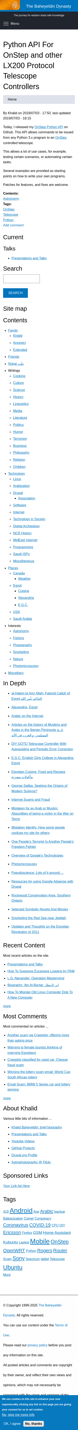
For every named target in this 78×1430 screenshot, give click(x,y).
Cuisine (23, 591)
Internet (18, 512)
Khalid (17, 335)
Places (13, 568)
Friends (13, 356)
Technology (16, 473)
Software (19, 505)
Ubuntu (12, 1267)
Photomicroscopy (26, 666)
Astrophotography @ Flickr (31, 1162)
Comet (29, 1218)
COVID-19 (40, 1225)
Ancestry (19, 343)
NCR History (22, 533)
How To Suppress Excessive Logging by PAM (40, 971)
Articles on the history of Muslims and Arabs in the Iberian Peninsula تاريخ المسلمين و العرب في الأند (39, 730)
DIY (62, 1225)
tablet (45, 1259)
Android (21, 1210)
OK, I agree (12, 1423)
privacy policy (37, 1345)
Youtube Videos (23, 1141)
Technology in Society (29, 519)
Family (13, 330)
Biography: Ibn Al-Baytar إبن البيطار (33, 985)
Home (12, 99)
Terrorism (20, 438)
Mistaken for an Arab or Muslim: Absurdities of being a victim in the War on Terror (42, 814)
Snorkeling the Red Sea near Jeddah (38, 918)
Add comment (13, 225)
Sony (18, 1258)
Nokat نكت (16, 363)
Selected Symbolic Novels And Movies (39, 909)
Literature (20, 417)
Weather (24, 578)
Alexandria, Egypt (24, 707)
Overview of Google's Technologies (37, 855)
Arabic (46, 1211)
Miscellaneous (23, 561)
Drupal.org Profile (24, 1155)
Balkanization (13, 1218)
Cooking (19, 376)
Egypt (17, 585)
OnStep (61, 137)
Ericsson (12, 1232)
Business (20, 446)
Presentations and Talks (29, 258)
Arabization (21, 486)
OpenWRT (14, 1250)
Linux (17, 479)
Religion (19, 459)
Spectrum (33, 1259)
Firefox (27, 1233)
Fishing (18, 638)
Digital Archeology (26, 526)
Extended (20, 350)
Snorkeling (21, 652)
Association (26, 498)
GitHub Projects (23, 1148)
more (7, 1006)
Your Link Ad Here (16, 1186)
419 (6, 1211)
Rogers (44, 1250)
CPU (55, 1225)
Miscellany (16, 673)
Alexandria (26, 598)
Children (19, 466)
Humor (18, 432)
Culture (18, 383)
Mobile (40, 1241)
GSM (37, 1232)
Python (8, 220)
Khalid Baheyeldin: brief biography (36, 1127)
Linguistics (21, 404)
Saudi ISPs (21, 554)
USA (16, 612)
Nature (18, 659)
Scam (7, 1259)
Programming (23, 547)
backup (59, 1211)
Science (19, 390)
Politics (18, 425)
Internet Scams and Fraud (30, 799)
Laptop (24, 1242)
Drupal (18, 493)
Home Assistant (57, 1232)
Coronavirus (15, 1225)
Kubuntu (10, 1242)
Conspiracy (43, 1218)
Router (60, 1250)
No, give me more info (18, 1415)
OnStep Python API (49, 127)
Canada (19, 573)
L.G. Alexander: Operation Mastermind (35, 978)
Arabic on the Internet (27, 716)
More (7, 1275)
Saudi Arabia (22, 619)
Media (17, 411)
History (18, 397)
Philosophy (21, 452)
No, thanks (33, 1423)
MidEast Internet (25, 540)
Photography (22, 645)
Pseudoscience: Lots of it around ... (37, 872)
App (36, 1211)
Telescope (10, 214)
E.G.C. (23, 605)
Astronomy (11, 198)
